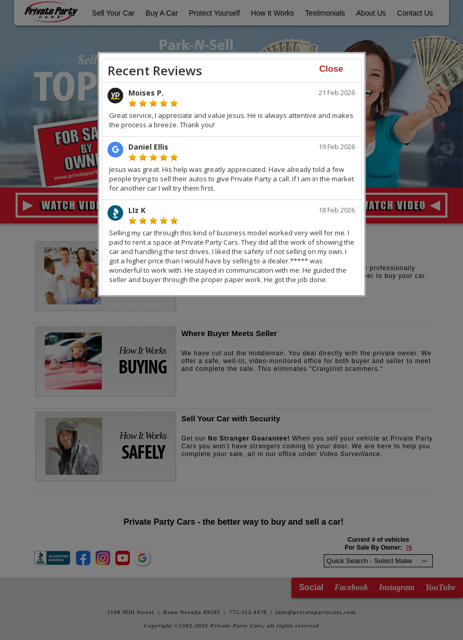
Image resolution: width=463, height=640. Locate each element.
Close (331, 69)
